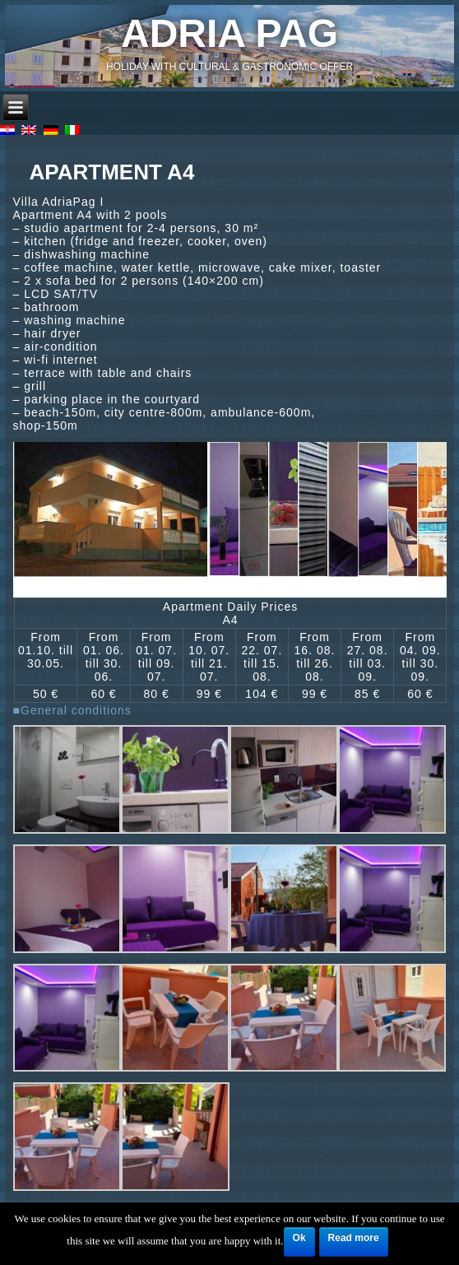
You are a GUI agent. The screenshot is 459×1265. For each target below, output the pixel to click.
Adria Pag (229, 33)
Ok (299, 1238)
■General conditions (72, 710)
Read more (353, 1238)
